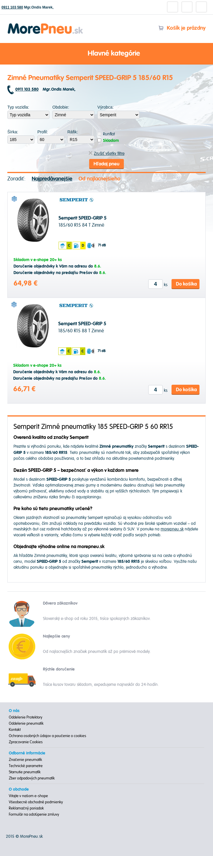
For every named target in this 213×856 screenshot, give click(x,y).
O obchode (19, 789)
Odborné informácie (27, 753)
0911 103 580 (12, 7)
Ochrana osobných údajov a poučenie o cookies (47, 736)
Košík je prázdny (182, 28)
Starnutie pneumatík (25, 772)
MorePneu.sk (31, 836)
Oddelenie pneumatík (26, 723)
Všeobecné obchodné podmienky (36, 802)
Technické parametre (26, 766)
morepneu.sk (172, 529)
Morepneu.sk (45, 24)
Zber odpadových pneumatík (32, 778)
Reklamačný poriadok (26, 808)
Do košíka (186, 284)
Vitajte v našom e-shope (28, 796)
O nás (14, 711)
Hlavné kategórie (106, 54)
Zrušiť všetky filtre (106, 153)
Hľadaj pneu (106, 164)
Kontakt (15, 729)
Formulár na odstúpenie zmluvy (34, 814)
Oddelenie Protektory (25, 717)
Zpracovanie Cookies (26, 742)
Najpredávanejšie (52, 178)
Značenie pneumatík (25, 759)
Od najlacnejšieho (99, 178)
